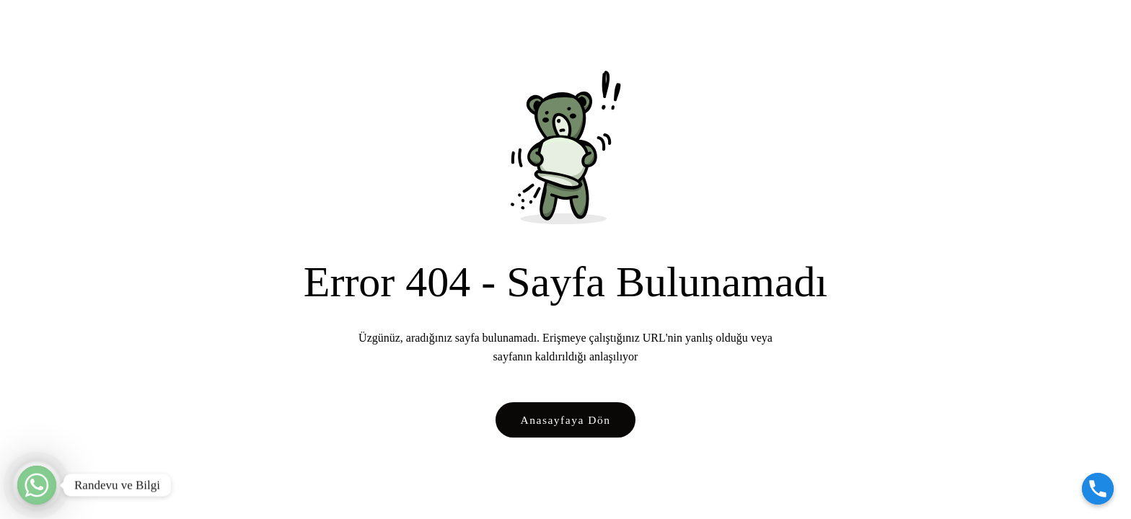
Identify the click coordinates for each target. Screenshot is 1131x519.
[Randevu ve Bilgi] (36, 485)
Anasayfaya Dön (566, 420)
